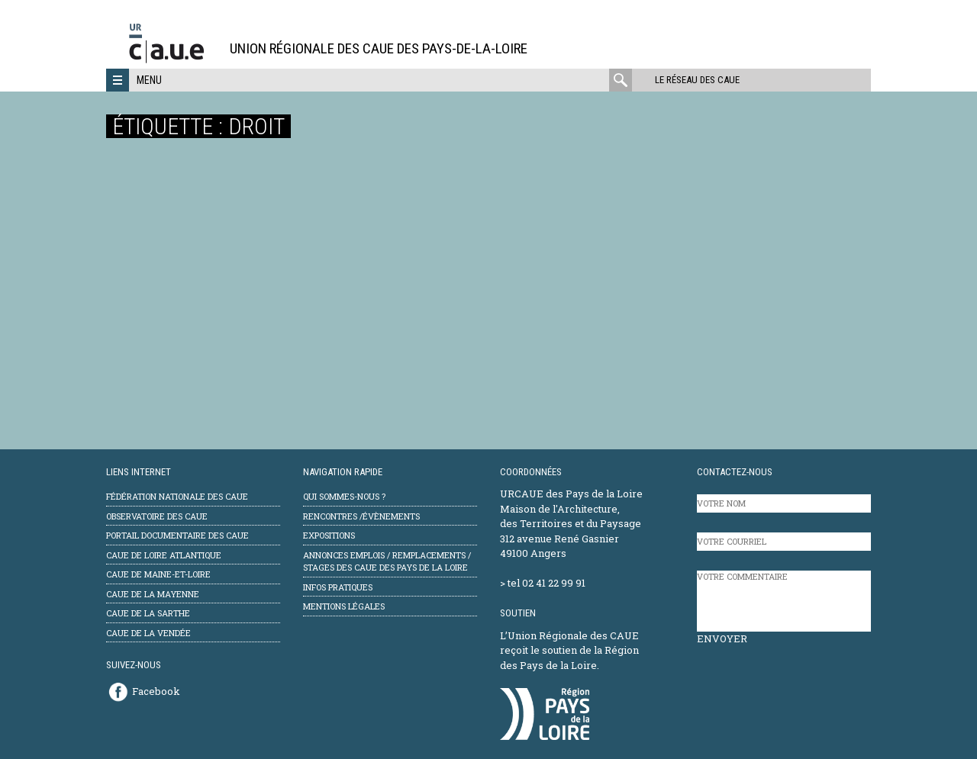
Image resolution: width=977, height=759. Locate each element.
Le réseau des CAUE (697, 79)
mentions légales (344, 606)
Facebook (156, 691)
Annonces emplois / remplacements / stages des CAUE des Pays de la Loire (387, 561)
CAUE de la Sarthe (148, 613)
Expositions (329, 535)
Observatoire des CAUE (157, 516)
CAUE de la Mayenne (152, 594)
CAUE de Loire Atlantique (163, 555)
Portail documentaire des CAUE (177, 535)
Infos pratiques (337, 587)
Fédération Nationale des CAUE (177, 496)
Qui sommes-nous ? (344, 496)
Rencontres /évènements (361, 516)
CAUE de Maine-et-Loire (158, 574)
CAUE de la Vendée (148, 632)
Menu (149, 80)
